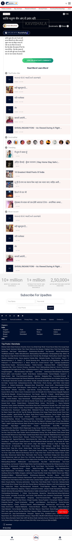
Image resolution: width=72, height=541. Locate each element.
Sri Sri (11, 446)
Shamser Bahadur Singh (13, 390)
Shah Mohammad (17, 453)
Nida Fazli (23, 444)
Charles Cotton (47, 450)
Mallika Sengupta (20, 473)
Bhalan (45, 482)
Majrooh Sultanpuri (46, 421)
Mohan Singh (40, 446)
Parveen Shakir (44, 410)
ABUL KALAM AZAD (42, 516)
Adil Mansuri (42, 484)
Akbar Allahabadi (33, 410)
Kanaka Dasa (50, 358)
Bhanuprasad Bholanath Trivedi (33, 486)
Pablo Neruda (36, 457)
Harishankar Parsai (23, 405)
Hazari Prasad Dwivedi (36, 426)
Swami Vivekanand (25, 392)
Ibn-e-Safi (49, 360)
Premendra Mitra (43, 468)
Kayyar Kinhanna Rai (45, 408)
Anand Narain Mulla (52, 347)
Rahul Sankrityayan (45, 372)
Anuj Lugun (26, 390)
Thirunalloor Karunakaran (51, 390)
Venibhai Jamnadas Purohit (13, 495)
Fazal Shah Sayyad (43, 448)
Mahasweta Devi (27, 356)
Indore (56, 332)
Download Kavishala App (57, 8)
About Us (4, 319)
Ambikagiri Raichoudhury (49, 356)
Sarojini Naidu (39, 394)
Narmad (54, 493)
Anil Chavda (29, 484)
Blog (37, 319)
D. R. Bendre (26, 360)
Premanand (43, 498)
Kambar (7, 365)
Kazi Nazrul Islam (57, 475)
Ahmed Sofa (18, 356)
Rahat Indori (61, 383)
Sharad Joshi (38, 423)
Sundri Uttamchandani (57, 385)
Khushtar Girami (26, 347)
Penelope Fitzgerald (59, 450)
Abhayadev (54, 396)
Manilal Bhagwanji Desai (30, 498)
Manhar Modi (18, 480)
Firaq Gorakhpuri (46, 513)
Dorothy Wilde (32, 383)
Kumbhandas (62, 428)
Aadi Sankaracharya (20, 383)
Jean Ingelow (9, 511)
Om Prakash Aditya (59, 408)
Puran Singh (8, 453)
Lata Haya (12, 513)
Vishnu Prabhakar (59, 399)
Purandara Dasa (60, 358)
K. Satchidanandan (44, 417)
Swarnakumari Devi (28, 394)
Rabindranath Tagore (30, 477)
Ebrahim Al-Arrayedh (13, 444)
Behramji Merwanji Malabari (15, 491)
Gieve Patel (53, 349)
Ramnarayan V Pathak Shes (21, 493)
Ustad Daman (30, 446)
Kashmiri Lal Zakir (38, 387)
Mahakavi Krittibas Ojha (26, 471)
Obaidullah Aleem (18, 428)
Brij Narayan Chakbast (43, 349)
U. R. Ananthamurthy (14, 363)
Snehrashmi (34, 489)
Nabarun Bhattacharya (29, 351)
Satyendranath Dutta (44, 396)
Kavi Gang (7, 432)
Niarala (44, 441)
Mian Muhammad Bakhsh (13, 455)
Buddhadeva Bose (23, 459)
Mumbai (39, 330)
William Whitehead (15, 475)
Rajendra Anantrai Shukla (54, 486)
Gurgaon (5, 330)
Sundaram (50, 495)
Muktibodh (39, 441)
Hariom (57, 518)
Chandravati (62, 466)
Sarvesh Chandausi (11, 421)
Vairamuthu (13, 381)
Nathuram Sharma (22, 421)
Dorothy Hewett (47, 423)
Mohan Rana (33, 405)
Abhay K (7, 466)
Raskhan (54, 437)
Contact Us (60, 319)
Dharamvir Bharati (30, 8)
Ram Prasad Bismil (43, 405)
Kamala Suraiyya (36, 390)
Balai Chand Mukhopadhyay (41, 367)
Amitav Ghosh (41, 383)
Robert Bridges (52, 455)
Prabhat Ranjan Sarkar (26, 464)
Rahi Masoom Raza (38, 509)
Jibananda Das (44, 475)
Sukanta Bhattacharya (30, 475)
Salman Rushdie (30, 401)
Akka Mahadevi (40, 358)
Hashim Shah (27, 450)
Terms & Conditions (15, 319)
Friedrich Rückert (51, 430)
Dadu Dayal (61, 430)
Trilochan (19, 367)
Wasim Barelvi (8, 412)
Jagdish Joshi (48, 480)
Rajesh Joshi (33, 372)
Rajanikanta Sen (58, 360)
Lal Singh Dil (56, 444)
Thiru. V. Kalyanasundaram (30, 369)
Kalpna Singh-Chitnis (32, 414)
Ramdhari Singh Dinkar (45, 473)
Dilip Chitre (12, 367)
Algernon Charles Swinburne (17, 504)
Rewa (38, 332)
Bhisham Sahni (6, 347)
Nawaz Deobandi (37, 374)
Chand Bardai (61, 432)
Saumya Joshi (57, 480)
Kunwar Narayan (57, 439)
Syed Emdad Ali (38, 464)
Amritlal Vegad (49, 387)
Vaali (26, 372)
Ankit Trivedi (51, 482)
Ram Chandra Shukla (58, 417)
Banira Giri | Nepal (10, 516)
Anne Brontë (13, 417)
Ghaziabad (23, 334)
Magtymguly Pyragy (30, 428)
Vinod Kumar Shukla (14, 403)
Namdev (7, 394)
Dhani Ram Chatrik (45, 453)
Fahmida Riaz (37, 356)
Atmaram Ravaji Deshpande (43, 378)
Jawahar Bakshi (39, 480)
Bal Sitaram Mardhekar (27, 378)
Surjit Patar (10, 448)
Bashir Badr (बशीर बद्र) (22, 518)
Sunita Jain (64, 378)
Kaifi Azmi (62, 518)
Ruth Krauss (45, 385)
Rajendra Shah (17, 500)
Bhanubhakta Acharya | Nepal (26, 516)
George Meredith (41, 428)
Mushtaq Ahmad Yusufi (16, 419)
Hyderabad (57, 330)
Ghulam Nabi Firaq (12, 376)
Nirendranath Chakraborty (55, 459)
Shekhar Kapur (17, 399)
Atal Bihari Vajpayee (30, 511)
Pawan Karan (39, 401)
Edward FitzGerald (28, 403)
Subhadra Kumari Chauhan (46, 518)
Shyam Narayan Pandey (26, 437)
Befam (9, 489)
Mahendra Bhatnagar (30, 396)
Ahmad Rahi (10, 450)
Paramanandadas (52, 428)
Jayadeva (26, 358)
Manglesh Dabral (40, 430)
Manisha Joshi (51, 484)
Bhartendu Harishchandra (27, 439)
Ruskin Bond (51, 426)
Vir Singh (36, 453)
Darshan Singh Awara (58, 448)
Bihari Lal (61, 437)
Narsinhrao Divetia (57, 502)
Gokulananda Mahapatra (23, 385)
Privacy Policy (28, 319)
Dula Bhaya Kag (16, 486)
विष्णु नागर (61, 426)
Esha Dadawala (60, 484)
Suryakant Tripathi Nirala (23, 374)
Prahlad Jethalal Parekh (46, 489)
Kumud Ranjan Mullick (28, 468)
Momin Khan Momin (13, 392)
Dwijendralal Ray (38, 462)
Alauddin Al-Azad (16, 394)
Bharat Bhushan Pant (44, 507)
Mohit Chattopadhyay (56, 477)
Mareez (36, 484)
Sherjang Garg (27, 367)
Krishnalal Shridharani (13, 498)
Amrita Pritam (43, 8)
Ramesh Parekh (13, 502)
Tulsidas (32, 358)
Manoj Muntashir (11, 518)
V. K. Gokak (17, 360)
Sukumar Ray (38, 471)
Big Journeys (18, 8)
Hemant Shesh (61, 412)
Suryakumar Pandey (43, 477)
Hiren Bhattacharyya (50, 392)
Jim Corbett (40, 363)
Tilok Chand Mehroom (29, 349)
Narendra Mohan (54, 351)
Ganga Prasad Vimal (50, 412)
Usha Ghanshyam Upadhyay (18, 410)
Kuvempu (34, 360)
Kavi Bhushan (13, 437)
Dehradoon (57, 334)
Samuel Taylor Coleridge (52, 363)
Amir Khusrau (41, 360)
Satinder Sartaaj (46, 444)
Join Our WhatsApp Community (37, 60)
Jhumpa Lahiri (51, 383)
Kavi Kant (55, 504)
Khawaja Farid (28, 453)
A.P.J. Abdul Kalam (53, 491)
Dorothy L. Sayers (56, 403)
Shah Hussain (55, 453)
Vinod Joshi (22, 484)
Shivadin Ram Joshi (55, 405)
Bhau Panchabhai (54, 376)
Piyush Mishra (57, 507)
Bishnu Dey (11, 473)
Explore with (17, 33)
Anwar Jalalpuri (59, 387)
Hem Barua (60, 455)
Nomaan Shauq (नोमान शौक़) (28, 520)
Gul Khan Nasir (15, 432)
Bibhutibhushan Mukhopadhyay (29, 354)
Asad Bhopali (36, 385)
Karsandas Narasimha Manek (42, 493)
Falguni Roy (44, 466)
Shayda (8, 482)
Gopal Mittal (17, 351)
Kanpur (5, 336)
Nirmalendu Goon (59, 462)
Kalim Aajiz (9, 426)
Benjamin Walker (14, 354)
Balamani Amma (55, 367)
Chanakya (12, 430)
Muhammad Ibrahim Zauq (56, 419)
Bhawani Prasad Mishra (55, 516)
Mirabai (54, 432)
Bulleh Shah (33, 455)
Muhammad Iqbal (11, 457)
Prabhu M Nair (47, 439)
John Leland (53, 457)
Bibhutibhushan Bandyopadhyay (49, 354)
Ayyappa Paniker (31, 365)
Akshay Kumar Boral (33, 466)
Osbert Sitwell (19, 441)
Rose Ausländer (44, 435)
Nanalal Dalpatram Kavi (24, 509)
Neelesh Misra (9, 520)
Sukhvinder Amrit (20, 446)
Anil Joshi (26, 495)
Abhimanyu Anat (38, 412)
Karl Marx (38, 439)
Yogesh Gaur (61, 414)
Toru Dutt (28, 457)
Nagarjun (62, 394)
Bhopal (5, 334)
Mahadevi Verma (10, 509)
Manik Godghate (57, 365)
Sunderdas (31, 430)
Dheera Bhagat (27, 500)
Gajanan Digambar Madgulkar (38, 376)
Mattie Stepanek (47, 399)
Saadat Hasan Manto (33, 435)
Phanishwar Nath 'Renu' (43, 437)
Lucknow (23, 332)
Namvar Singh (9, 356)
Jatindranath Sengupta (17, 466)
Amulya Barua (18, 358)
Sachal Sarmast (37, 450)
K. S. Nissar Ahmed (28, 363)
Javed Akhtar (27, 381)
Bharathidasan (56, 372)
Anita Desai (62, 396)
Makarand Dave (44, 502)
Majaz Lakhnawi (21, 426)
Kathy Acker (44, 457)
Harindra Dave (42, 495)
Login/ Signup (63, 512)
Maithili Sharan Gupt (58, 473)
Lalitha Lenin (10, 374)
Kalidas (10, 387)
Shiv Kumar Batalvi (21, 448)
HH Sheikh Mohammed (11, 435)
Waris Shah (25, 455)
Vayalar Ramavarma (18, 365)
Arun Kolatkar (56, 378)
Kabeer (53, 511)
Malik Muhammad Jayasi (57, 435)
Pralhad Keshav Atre (41, 403)
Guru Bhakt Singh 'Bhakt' (38, 347)
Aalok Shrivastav (29, 423)
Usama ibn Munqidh (37, 392)
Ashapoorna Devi (59, 464)
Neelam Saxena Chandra (15, 396)
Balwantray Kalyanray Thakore (20, 489)
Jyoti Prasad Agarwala (51, 401)
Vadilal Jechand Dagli (40, 491)
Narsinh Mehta (32, 504)
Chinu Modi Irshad (28, 480)
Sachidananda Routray (37, 432)
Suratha (20, 381)
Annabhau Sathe (55, 381)
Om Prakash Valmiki (52, 394)
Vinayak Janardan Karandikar (40, 381)
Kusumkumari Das (48, 464)
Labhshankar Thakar (28, 482)
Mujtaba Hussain (59, 374)
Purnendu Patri (53, 466)
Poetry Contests (6, 8)
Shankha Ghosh (42, 459)
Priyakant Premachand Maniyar (53, 500)
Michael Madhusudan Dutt (21, 462)
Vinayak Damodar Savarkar (27, 417)
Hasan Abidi (16, 387)
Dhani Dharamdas (21, 430)
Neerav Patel (10, 480)
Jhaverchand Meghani (13, 507)
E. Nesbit (11, 441)
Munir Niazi (61, 446)
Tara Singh (48, 432)
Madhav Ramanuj (16, 482)
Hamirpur (40, 334)
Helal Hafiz (48, 462)
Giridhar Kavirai (25, 432)
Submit (50, 308)
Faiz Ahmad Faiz (34, 421)
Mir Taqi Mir (23, 412)
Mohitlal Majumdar (12, 468)
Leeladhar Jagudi (11, 414)
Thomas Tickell (42, 455)
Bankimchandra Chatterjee (16, 477)
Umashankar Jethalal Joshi (29, 502)
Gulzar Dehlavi (12, 405)
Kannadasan (21, 372)
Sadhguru (17, 520)
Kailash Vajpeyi (34, 408)
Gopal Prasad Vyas (58, 421)
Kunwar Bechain (19, 511)
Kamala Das (22, 414)
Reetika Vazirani (48, 374)
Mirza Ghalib (33, 518)
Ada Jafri (16, 412)
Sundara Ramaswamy (56, 369)
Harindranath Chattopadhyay (31, 399)
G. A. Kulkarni (10, 385)
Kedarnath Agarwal (12, 439)
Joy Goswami (15, 464)
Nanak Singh (19, 450)
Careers (51, 319)
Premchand (60, 457)
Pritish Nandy (49, 509)
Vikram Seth (20, 401)
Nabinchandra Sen (12, 471)
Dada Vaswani (9, 383)
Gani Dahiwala (60, 482)
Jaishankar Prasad (31, 473)
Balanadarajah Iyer (55, 410)
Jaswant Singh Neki (33, 444)
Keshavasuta (23, 376)
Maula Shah (32, 448)
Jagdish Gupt (10, 423)
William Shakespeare (43, 511)
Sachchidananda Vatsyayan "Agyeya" (28, 513)
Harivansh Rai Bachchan (54, 441)
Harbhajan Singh (50, 446)
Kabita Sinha (33, 459)
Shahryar (29, 412)
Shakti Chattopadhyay (51, 471)
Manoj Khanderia (29, 491)
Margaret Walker (26, 387)
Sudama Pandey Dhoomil (21, 408)
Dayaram (9, 500)
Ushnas (59, 493)
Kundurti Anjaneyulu (44, 365)
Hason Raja (54, 468)
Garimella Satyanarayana (12, 378)
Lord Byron (21, 457)
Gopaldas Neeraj (37, 500)
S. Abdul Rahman (44, 369)
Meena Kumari (19, 423)
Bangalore (6, 332)
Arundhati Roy (43, 351)
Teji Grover (9, 408)
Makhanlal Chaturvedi (28, 507)
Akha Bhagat (52, 498)
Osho (6, 446)
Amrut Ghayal (14, 484)
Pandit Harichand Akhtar (13, 349)
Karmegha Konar (16, 369)
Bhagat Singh (58, 509)
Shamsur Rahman (12, 459)
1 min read (6, 14)
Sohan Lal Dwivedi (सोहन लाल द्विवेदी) (47, 520)
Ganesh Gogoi (62, 356)
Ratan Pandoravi (16, 347)
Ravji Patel (39, 482)
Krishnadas (9, 428)
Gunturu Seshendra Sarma (47, 414)
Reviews (43, 319)
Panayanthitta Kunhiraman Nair (36, 419)
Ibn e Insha (56, 423)
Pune (21, 330)
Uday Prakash (22, 435)
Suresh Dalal (33, 495)
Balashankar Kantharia (44, 504)
